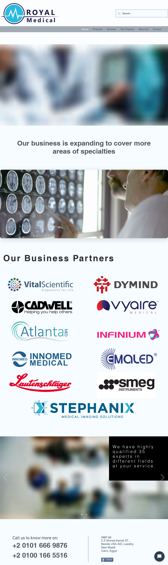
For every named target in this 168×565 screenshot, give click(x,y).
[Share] (107, 560)
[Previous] (5, 477)
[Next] (162, 477)
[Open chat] (159, 556)
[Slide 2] (82, 515)
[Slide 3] (86, 514)
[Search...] (141, 13)
